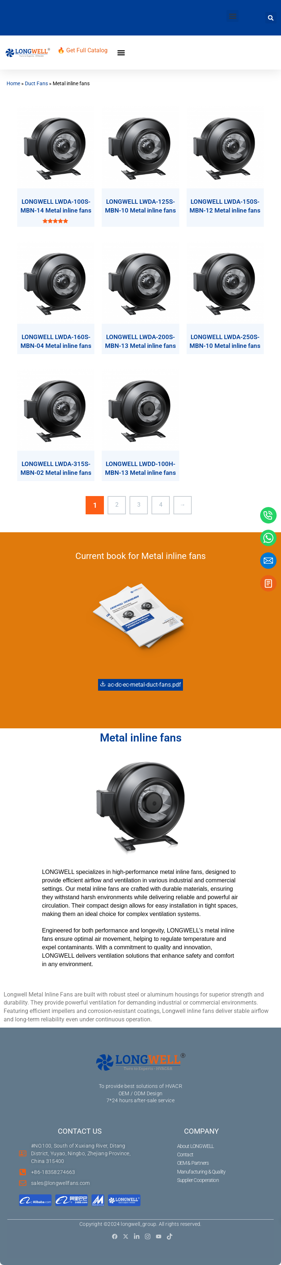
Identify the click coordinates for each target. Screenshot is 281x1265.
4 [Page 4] (160, 504)
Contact (185, 1154)
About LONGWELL (195, 1146)
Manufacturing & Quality (201, 1172)
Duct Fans (36, 83)
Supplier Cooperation (198, 1180)
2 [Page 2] (117, 504)
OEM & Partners (193, 1163)
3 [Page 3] (138, 504)
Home (13, 83)
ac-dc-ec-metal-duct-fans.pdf (140, 684)
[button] (232, 16)
